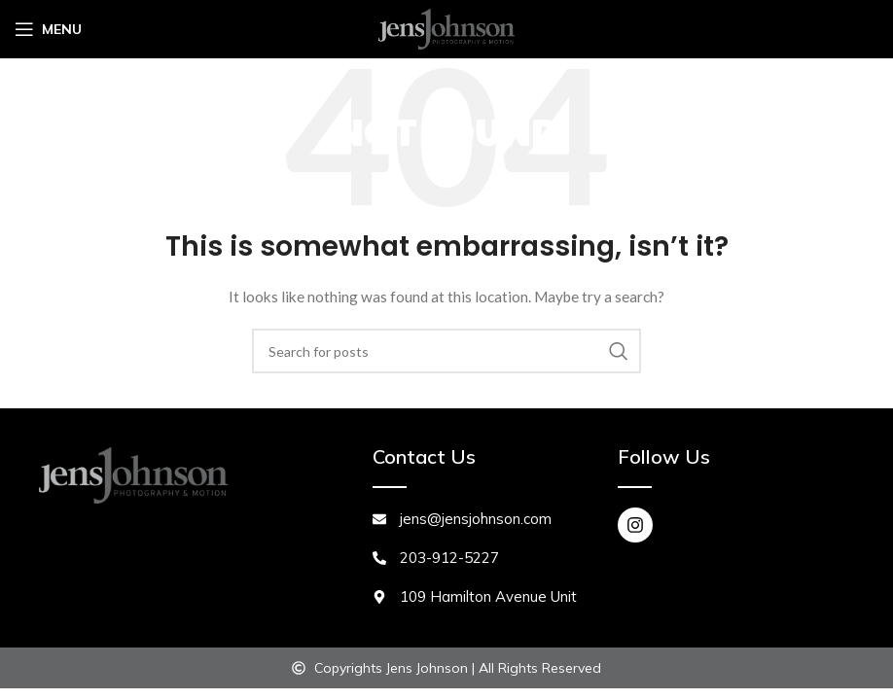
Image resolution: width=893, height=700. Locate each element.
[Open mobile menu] (48, 29)
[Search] (446, 351)
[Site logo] (446, 27)
